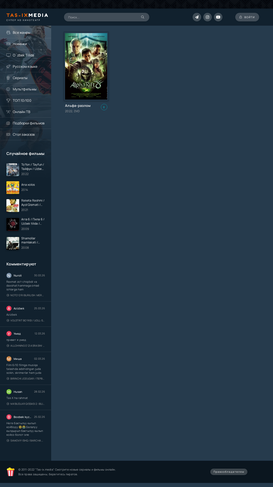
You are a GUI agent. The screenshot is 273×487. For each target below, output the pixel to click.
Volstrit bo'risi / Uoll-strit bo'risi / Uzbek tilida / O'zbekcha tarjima (26, 320)
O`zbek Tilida (23, 55)
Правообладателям (228, 472)
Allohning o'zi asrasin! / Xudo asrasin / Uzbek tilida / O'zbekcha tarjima (26, 345)
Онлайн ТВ (21, 111)
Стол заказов (24, 134)
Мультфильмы (24, 89)
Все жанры (21, 32)
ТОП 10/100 (22, 100)
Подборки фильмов (29, 123)
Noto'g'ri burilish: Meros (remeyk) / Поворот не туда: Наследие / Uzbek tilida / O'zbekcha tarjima (26, 295)
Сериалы (20, 77)
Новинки (20, 43)
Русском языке (25, 66)
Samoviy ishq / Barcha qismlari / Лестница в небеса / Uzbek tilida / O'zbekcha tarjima (26, 440)
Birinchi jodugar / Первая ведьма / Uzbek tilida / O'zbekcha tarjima (26, 378)
